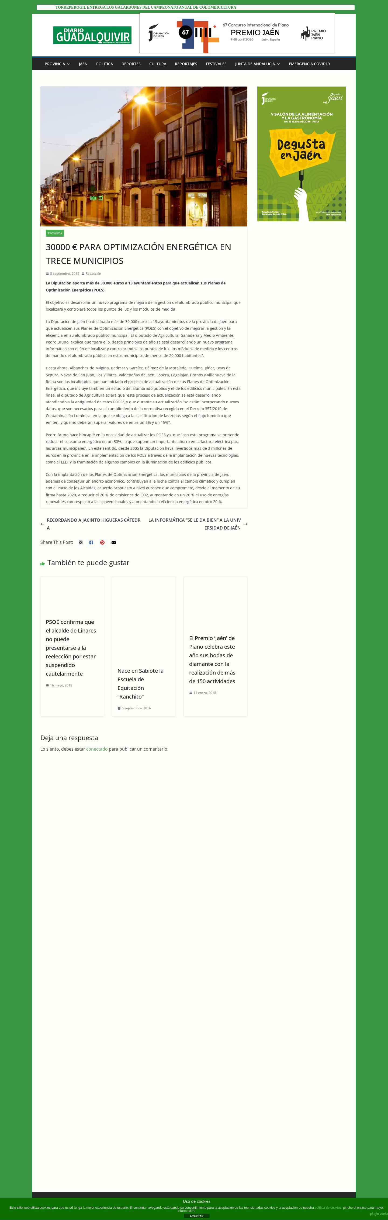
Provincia (55, 63)
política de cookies (328, 1207)
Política (104, 63)
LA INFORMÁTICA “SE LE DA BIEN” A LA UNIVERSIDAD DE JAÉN (197, 524)
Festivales (216, 63)
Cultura (157, 63)
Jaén (83, 63)
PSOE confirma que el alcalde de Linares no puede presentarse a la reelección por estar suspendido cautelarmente (71, 647)
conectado (97, 749)
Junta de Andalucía (255, 63)
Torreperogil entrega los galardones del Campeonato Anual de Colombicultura (146, 7)
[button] (67, 64)
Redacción (93, 273)
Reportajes (186, 63)
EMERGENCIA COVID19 (309, 63)
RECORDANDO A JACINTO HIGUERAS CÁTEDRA (90, 524)
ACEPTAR (196, 1216)
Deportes (131, 63)
